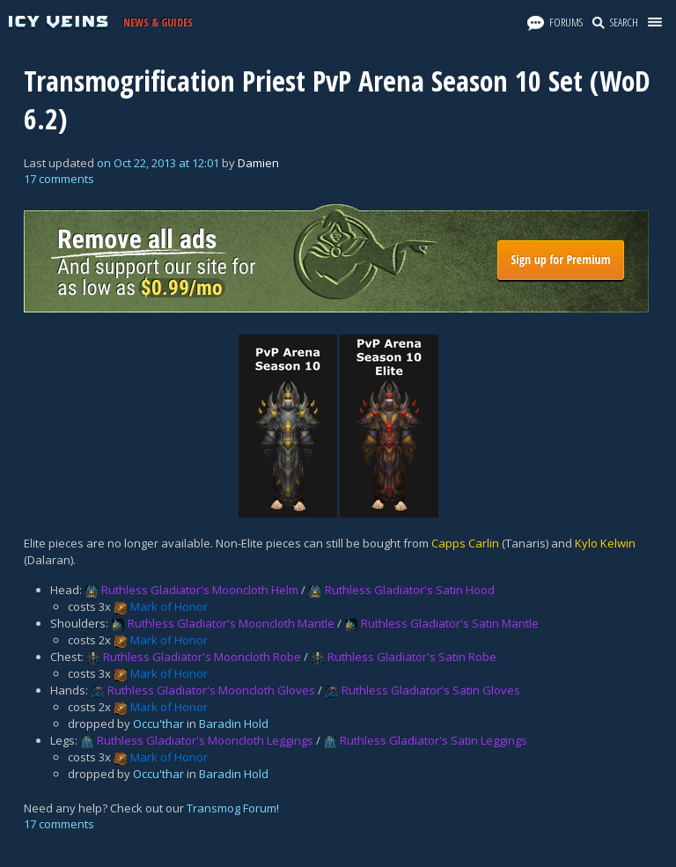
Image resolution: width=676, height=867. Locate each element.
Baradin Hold (233, 723)
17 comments (59, 179)
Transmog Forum (231, 808)
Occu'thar (158, 723)
